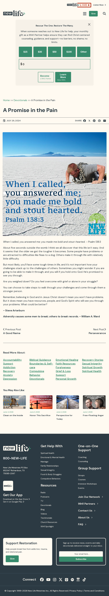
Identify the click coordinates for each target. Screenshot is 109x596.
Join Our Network (90, 497)
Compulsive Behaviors (50, 478)
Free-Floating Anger (93, 415)
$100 (69, 52)
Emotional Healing (67, 360)
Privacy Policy (76, 591)
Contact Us (86, 510)
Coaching (82, 457)
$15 (25, 52)
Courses (82, 479)
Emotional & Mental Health (53, 457)
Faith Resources (65, 363)
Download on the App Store (16, 499)
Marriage (44, 461)
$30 (40, 52)
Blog (43, 509)
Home (6, 100)
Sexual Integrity (92, 363)
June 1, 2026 (88, 412)
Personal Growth (66, 378)
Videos (44, 514)
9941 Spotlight (47, 526)
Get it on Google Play (13, 501)
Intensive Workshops (87, 484)
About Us (85, 517)
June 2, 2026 (61, 412)
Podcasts (45, 497)
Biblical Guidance (40, 360)
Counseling (83, 461)
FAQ (82, 524)
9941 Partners (88, 503)
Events (81, 488)
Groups (81, 475)
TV (42, 501)
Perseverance (97, 333)
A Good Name (11, 333)
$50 (54, 52)
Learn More (61, 77)
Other (83, 52)
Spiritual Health (91, 371)
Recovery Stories (92, 360)
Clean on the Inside (13, 415)
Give (93, 13)
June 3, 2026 (35, 412)
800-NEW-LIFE (15, 458)
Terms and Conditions (94, 591)
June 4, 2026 (8, 412)
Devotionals (20, 100)
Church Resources (49, 522)
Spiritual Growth (92, 367)
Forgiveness (63, 367)
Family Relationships (50, 466)
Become (45, 77)
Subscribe (81, 559)
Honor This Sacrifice (40, 415)
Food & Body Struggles (51, 474)
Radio (43, 492)
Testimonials (46, 518)
